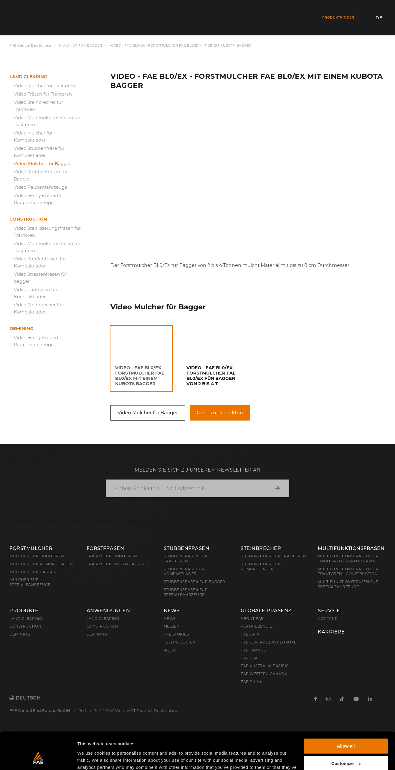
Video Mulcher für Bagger (42, 163)
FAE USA (249, 658)
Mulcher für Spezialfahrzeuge (29, 582)
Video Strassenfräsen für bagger (40, 277)
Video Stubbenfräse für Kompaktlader (39, 151)
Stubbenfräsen (186, 548)
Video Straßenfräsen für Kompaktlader (40, 262)
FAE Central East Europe (30, 45)
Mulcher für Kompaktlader (41, 564)
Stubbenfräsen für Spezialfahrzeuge (186, 592)
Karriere (331, 632)
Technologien (180, 642)
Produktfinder (338, 17)
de (379, 17)
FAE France (253, 650)
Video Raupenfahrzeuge (40, 187)
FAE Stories (176, 634)
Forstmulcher (30, 548)
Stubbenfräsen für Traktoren (186, 558)
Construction (28, 219)
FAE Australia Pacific (265, 666)
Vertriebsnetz (257, 626)
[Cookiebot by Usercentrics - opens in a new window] (38, 758)
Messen (172, 626)
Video (170, 650)
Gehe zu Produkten (220, 413)
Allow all (346, 714)
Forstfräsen (105, 548)
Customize (346, 731)
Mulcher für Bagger (80, 45)
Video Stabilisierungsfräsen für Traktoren (47, 231)
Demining (21, 328)
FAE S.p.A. (250, 634)
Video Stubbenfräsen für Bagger (40, 175)
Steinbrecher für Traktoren (273, 556)
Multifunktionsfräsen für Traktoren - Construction (348, 571)
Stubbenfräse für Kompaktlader (184, 571)
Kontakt (327, 618)
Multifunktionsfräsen (351, 548)
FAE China (252, 681)
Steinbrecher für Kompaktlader (261, 566)
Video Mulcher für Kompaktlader (33, 136)
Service (329, 610)
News (172, 610)
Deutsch (25, 698)
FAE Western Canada (264, 674)
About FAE (252, 618)
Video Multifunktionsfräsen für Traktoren (47, 121)
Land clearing (28, 76)
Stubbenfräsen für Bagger (194, 581)
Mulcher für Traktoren (36, 556)
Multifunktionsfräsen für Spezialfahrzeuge (348, 584)
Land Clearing (103, 618)
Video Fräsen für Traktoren (43, 94)
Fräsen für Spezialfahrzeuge (120, 564)
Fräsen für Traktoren (112, 556)
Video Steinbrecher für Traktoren (38, 105)
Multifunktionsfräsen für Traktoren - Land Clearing (348, 558)
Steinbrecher (261, 548)
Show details (91, 758)
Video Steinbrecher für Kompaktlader (38, 308)
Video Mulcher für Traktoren (44, 85)
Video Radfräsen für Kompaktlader (35, 293)
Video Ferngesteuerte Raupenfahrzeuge (37, 199)
